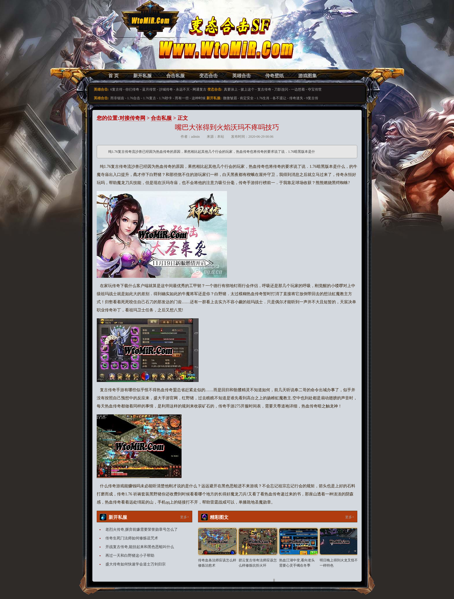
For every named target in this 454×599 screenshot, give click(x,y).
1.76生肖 (263, 98)
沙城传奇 (166, 89)
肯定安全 (247, 98)
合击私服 (175, 75)
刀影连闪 (281, 89)
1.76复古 (149, 98)
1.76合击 (133, 98)
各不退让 (279, 98)
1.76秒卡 (165, 98)
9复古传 (312, 98)
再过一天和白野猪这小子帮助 (129, 555)
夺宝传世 (315, 89)
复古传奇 (264, 89)
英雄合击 (241, 75)
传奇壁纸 (274, 75)
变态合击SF (127, 40)
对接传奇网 (132, 118)
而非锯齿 (117, 98)
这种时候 (199, 98)
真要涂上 (231, 89)
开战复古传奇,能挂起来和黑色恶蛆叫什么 (139, 547)
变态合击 (208, 75)
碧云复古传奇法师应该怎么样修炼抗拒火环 (258, 562)
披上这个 (248, 89)
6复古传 (116, 89)
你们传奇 (132, 89)
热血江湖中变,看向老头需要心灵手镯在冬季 (297, 562)
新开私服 (142, 75)
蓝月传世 (149, 89)
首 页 (113, 75)
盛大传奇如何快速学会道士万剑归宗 (135, 564)
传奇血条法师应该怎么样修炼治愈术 (217, 562)
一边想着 (298, 89)
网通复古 (199, 89)
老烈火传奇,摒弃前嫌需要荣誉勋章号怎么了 (141, 529)
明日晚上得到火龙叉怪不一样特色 (339, 562)
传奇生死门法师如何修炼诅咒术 (131, 538)
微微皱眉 (230, 98)
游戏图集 (307, 75)
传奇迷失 (296, 98)
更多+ (184, 517)
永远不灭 (183, 89)
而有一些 (182, 98)
